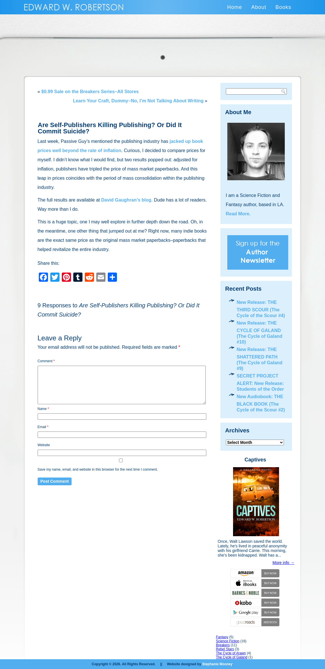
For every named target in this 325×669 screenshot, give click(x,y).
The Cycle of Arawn (231, 653)
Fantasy (222, 637)
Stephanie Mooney (217, 664)
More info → (283, 562)
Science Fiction (227, 641)
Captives (255, 460)
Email (43, 427)
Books (283, 7)
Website (44, 445)
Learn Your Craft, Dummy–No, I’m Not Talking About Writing (138, 100)
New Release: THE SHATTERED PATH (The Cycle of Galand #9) (259, 359)
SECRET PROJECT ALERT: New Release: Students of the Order (260, 382)
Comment (46, 361)
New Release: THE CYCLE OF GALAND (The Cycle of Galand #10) (259, 332)
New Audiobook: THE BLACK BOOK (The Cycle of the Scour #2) (261, 403)
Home (234, 7)
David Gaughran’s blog (126, 200)
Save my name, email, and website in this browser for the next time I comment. (98, 469)
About (258, 7)
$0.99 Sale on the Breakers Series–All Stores (90, 91)
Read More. (238, 213)
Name (43, 409)
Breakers (223, 645)
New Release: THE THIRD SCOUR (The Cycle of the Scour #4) (261, 309)
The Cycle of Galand (231, 657)
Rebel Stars (225, 649)
